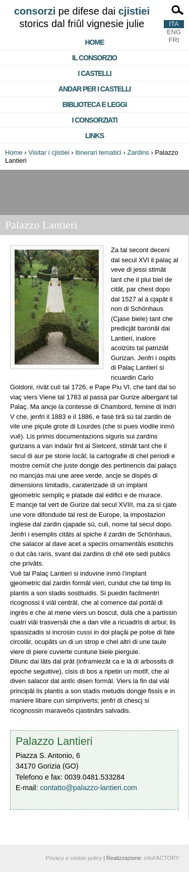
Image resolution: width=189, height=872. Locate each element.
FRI (174, 40)
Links (94, 136)
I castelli (94, 73)
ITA (173, 24)
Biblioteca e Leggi (94, 104)
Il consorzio (94, 58)
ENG (174, 32)
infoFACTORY (161, 858)
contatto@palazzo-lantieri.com (88, 788)
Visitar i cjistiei (48, 152)
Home (94, 42)
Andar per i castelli (94, 89)
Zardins (138, 152)
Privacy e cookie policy (74, 858)
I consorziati (94, 120)
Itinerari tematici (98, 152)
